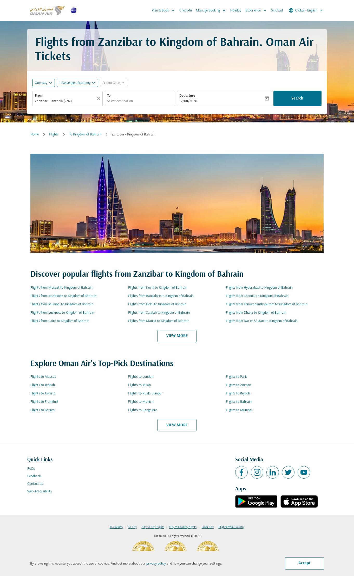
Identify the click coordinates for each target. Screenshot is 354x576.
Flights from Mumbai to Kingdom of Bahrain (61, 304)
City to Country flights (182, 527)
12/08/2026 (188, 101)
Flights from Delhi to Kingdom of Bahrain (157, 304)
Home (34, 135)
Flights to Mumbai (239, 410)
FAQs (31, 469)
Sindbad (277, 11)
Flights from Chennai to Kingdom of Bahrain (257, 296)
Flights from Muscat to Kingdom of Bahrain (61, 288)
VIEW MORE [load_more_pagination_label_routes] (177, 336)
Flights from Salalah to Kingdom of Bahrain (159, 313)
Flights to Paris (236, 377)
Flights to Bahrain (239, 402)
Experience (257, 10)
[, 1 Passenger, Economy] (74, 83)
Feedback (34, 476)
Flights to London (140, 377)
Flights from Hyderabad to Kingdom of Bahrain (259, 288)
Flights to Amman (238, 385)
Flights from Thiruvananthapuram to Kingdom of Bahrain (266, 304)
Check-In (185, 11)
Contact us (35, 484)
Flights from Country (231, 527)
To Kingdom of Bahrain (85, 135)
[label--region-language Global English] (306, 10)
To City (132, 527)
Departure (187, 96)
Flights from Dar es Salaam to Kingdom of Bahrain (262, 321)
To (108, 96)
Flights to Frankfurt (44, 402)
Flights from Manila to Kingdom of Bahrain (158, 321)
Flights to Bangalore (142, 410)
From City (207, 527)
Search (297, 98)
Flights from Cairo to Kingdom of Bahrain (59, 321)
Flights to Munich (140, 402)
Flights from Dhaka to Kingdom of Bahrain (256, 313)
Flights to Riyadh (238, 393)
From (39, 96)
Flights (54, 135)
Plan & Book (164, 10)
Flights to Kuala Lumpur (145, 393)
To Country (116, 527)
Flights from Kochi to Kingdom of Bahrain (157, 288)
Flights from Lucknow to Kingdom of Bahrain (62, 313)
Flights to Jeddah (42, 385)
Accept (304, 563)
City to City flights (153, 527)
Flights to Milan (139, 385)
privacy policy (156, 564)
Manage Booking (212, 10)
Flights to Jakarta (43, 393)
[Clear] (99, 98)
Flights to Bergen (42, 410)
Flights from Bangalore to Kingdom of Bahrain (161, 296)
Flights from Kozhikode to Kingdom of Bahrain (63, 296)
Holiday (235, 11)
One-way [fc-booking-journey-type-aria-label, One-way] (41, 83)
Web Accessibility (39, 491)
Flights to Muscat (43, 377)
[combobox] (65, 101)
